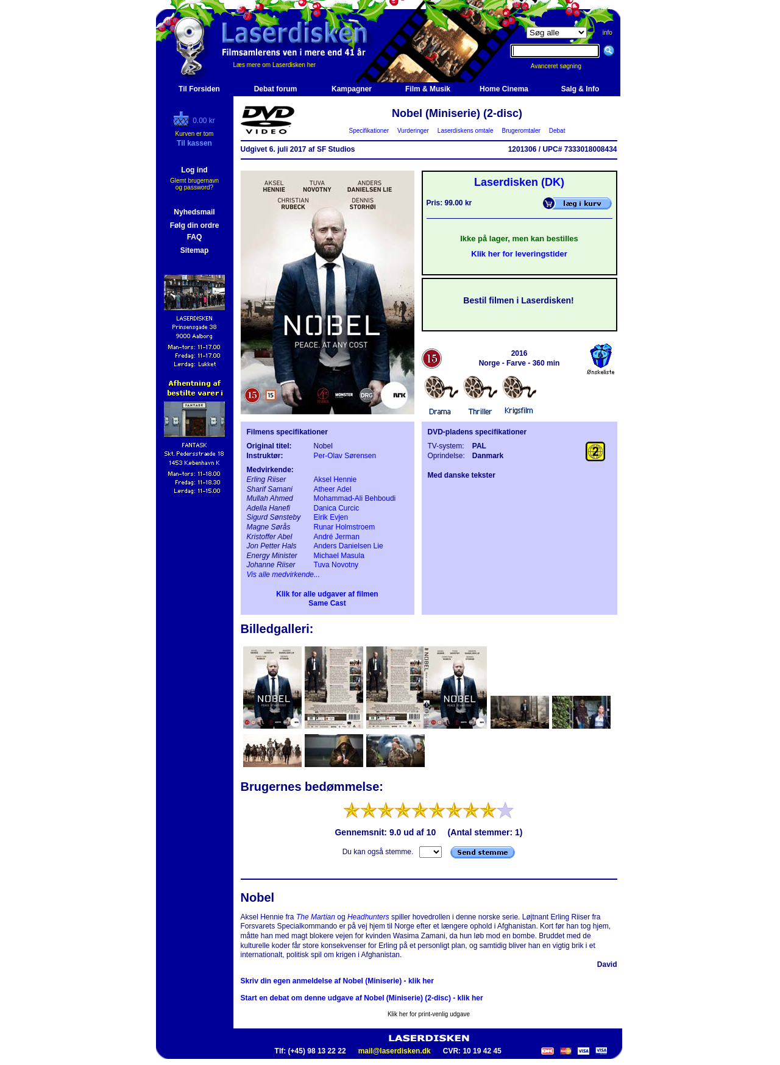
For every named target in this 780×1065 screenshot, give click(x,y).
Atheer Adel (333, 489)
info (607, 32)
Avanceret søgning (563, 66)
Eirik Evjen (331, 517)
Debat (557, 130)
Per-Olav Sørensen (345, 455)
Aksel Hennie (335, 479)
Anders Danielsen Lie (348, 546)
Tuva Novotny (336, 565)
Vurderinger (413, 130)
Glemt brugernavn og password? (194, 184)
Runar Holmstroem (344, 527)
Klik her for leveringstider (519, 253)
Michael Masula (339, 555)
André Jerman (337, 536)
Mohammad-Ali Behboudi (355, 498)
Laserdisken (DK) (519, 182)
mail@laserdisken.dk (394, 1051)
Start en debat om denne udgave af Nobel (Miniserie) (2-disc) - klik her (362, 998)
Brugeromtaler (521, 130)
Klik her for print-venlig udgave (429, 1014)
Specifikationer (369, 130)
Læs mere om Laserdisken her (274, 65)
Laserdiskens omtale (465, 130)
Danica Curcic (337, 508)
